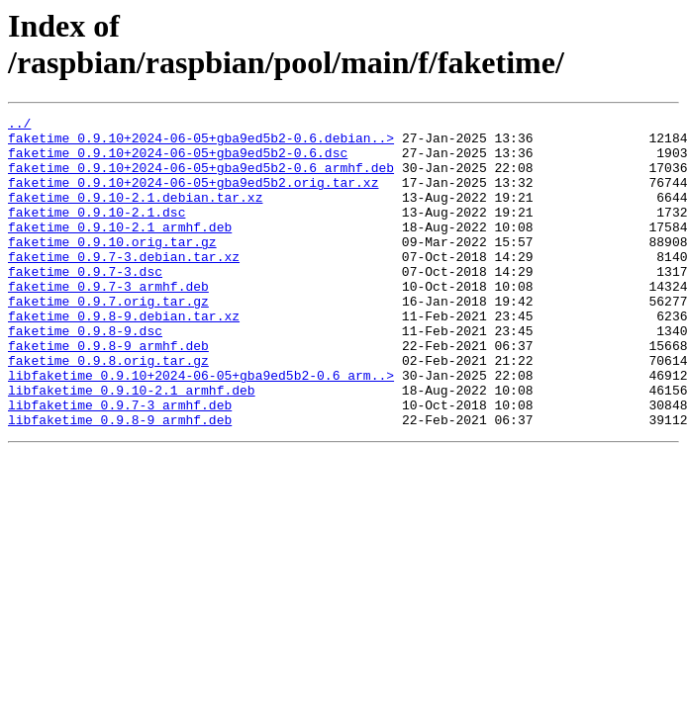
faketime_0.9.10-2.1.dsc (96, 232)
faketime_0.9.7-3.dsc (85, 303)
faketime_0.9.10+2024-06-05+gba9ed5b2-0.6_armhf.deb (201, 179)
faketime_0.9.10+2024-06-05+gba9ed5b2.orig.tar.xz (193, 197)
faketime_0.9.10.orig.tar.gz (112, 268)
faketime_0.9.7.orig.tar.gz (108, 339)
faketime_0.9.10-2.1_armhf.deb (120, 250)
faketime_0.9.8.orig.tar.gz (108, 410)
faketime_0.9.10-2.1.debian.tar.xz (135, 214)
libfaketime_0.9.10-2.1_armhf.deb (131, 446)
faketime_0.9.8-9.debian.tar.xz (124, 357)
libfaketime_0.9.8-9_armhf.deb (120, 481)
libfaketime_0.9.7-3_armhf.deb (120, 464)
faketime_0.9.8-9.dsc (85, 375)
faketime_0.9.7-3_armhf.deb (108, 321)
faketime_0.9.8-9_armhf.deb (108, 392)
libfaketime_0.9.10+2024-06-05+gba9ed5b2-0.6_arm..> (201, 428)
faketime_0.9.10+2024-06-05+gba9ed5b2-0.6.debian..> (201, 143)
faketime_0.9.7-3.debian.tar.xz (124, 286)
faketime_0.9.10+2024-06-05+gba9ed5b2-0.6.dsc (177, 161)
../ (19, 125)
